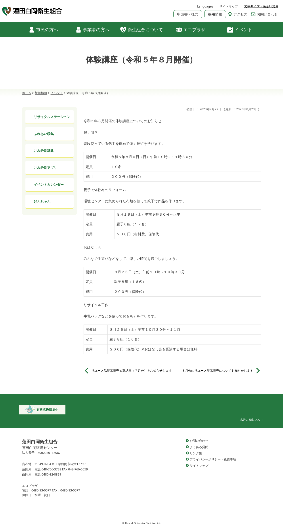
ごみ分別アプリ (45, 167)
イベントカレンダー (49, 184)
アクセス (238, 14)
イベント (239, 30)
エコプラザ (190, 30)
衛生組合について (141, 30)
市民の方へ (43, 30)
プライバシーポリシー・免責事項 (213, 459)
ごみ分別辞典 (44, 150)
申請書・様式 (187, 14)
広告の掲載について (252, 420)
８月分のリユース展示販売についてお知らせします (217, 370)
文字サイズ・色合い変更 (261, 6)
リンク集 (196, 453)
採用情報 (215, 14)
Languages (205, 6)
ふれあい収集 (44, 134)
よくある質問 (199, 447)
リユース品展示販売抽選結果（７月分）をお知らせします (131, 370)
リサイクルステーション (52, 116)
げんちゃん (42, 201)
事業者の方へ (92, 30)
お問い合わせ (264, 14)
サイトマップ (228, 6)
